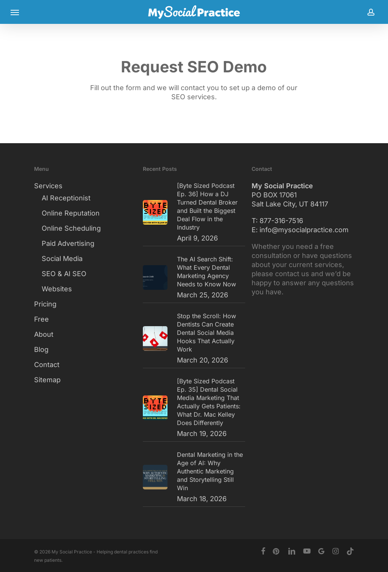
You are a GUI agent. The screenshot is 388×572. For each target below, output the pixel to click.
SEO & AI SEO (64, 274)
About (43, 334)
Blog (41, 349)
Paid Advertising (68, 243)
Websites (57, 289)
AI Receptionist (66, 198)
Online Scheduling (71, 228)
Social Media (62, 259)
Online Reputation (71, 213)
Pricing (45, 304)
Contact (46, 365)
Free (41, 319)
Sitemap (47, 380)
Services (48, 186)
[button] (15, 12)
